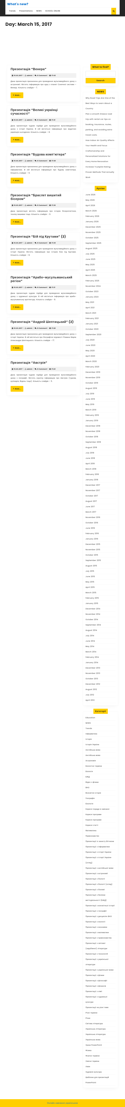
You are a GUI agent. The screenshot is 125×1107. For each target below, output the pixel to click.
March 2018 (91, 469)
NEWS (39, 11)
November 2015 (93, 549)
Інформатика (91, 734)
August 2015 (91, 565)
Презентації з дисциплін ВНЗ (99, 916)
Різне (88, 1018)
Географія (90, 798)
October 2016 (92, 522)
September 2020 (93, 334)
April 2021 (90, 307)
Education (90, 717)
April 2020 (90, 356)
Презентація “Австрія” (29, 363)
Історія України (92, 744)
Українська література (96, 1029)
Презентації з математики (97, 932)
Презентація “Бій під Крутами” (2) (38, 236)
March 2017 (91, 512)
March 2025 (91, 275)
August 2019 (91, 388)
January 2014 (92, 662)
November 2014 (93, 614)
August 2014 (91, 630)
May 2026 (90, 200)
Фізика (88, 1050)
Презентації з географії (96, 911)
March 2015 (91, 592)
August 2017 (91, 501)
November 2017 (93, 490)
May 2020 (90, 350)
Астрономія (91, 760)
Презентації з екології (95, 922)
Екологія (89, 803)
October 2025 (92, 237)
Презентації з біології (95, 879)
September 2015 (93, 560)
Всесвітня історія (93, 793)
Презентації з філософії (96, 980)
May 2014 (90, 646)
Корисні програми (93, 814)
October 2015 (92, 555)
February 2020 (92, 367)
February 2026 (92, 216)
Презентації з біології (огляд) (99, 884)
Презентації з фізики (95, 975)
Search (101, 80)
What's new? (17, 4)
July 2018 (90, 453)
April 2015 (90, 587)
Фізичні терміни (93, 1056)
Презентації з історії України (98, 852)
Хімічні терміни (92, 1061)
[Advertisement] (62, 46)
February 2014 (92, 657)
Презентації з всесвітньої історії (100, 905)
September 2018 (93, 442)
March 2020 (91, 361)
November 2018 (93, 431)
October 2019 (92, 383)
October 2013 (92, 678)
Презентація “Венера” (29, 69)
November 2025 (93, 232)
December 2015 (93, 544)
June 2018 (90, 458)
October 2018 (92, 436)
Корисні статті (92, 825)
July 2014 (90, 635)
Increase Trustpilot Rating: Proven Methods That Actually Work (100, 172)
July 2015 (90, 571)
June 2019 (90, 399)
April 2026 (90, 205)
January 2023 (92, 297)
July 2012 (90, 695)
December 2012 (93, 684)
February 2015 (92, 598)
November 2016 (93, 517)
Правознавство (92, 836)
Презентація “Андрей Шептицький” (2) (42, 322)
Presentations (26, 11)
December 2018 (93, 426)
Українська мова (93, 1039)
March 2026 (91, 211)
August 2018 (91, 447)
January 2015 (92, 603)
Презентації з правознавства (99, 938)
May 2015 (90, 582)
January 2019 (92, 420)
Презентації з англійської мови (99, 868)
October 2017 (92, 496)
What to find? (100, 66)
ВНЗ (87, 787)
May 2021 (90, 302)
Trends (12, 11)
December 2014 (93, 609)
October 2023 (92, 291)
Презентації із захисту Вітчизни (100, 841)
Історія (89, 739)
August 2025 (92, 248)
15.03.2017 (18, 75)
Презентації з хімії (94, 991)
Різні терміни (91, 1013)
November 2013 (93, 673)
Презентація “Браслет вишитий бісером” (36, 197)
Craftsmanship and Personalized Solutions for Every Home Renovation (98, 156)
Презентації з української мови (100, 970)
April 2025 (90, 270)
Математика (91, 830)
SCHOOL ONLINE (52, 11)
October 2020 (92, 329)
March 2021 (91, 313)
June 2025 (90, 259)
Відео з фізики (92, 782)
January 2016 (92, 539)
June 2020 (90, 345)
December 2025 (93, 227)
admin (29, 75)
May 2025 (90, 264)
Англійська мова (93, 750)
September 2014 (93, 625)
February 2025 (92, 280)
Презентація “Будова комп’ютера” (38, 154)
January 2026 (92, 221)
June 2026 (90, 194)
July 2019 (90, 393)
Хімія (88, 1066)
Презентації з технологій (97, 954)
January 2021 (92, 324)
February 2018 (92, 474)
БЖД (88, 777)
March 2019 (91, 410)
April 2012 (90, 700)
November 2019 (93, 377)
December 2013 (93, 668)
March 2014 (91, 652)
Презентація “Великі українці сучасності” (34, 112)
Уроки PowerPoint (94, 1045)
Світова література (94, 1023)
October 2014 (92, 619)
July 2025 (90, 254)
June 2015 (90, 576)
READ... (18, 95)
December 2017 (93, 485)
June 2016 (90, 528)
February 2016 (92, 533)
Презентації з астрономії (97, 873)
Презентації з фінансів (96, 986)
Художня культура (94, 1072)
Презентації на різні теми (97, 1007)
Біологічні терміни (94, 766)
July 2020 (90, 340)
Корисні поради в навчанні (97, 809)
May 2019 (90, 404)
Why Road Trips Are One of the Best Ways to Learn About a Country (100, 103)
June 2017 (90, 506)
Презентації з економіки (96, 927)
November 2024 (93, 286)
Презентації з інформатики (98, 846)
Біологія (89, 771)
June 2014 (90, 641)
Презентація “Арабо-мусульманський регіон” (41, 279)
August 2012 (91, 689)
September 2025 (93, 243)
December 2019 (93, 372)
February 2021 (92, 318)
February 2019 (92, 415)
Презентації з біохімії (95, 889)
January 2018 (92, 479)
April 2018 (90, 463)
